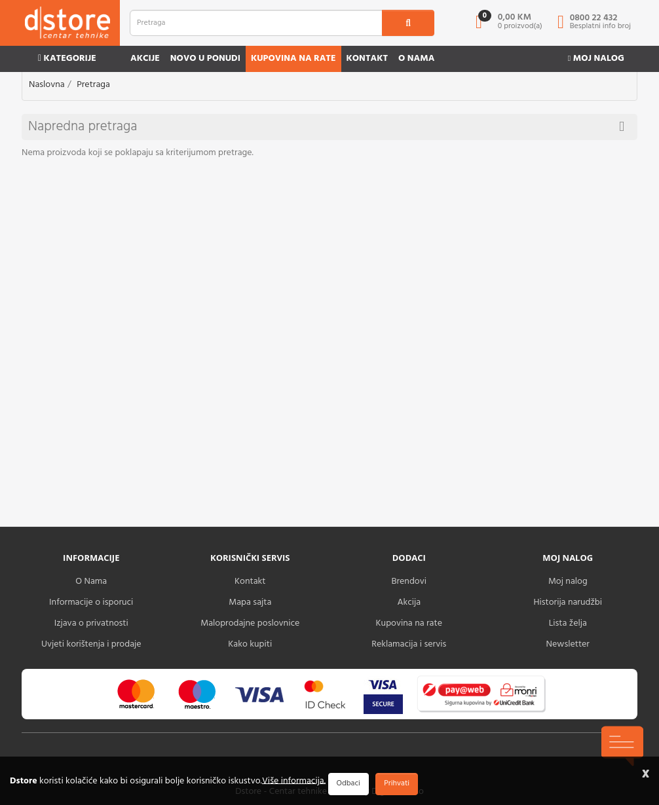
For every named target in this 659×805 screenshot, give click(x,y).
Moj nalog (596, 58)
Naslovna (47, 84)
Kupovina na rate (293, 58)
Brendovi (408, 581)
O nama (416, 58)
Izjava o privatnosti (91, 623)
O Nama (91, 581)
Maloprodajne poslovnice (249, 623)
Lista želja (568, 623)
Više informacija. (294, 780)
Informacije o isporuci (91, 602)
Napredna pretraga (326, 126)
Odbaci (348, 783)
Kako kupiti (250, 644)
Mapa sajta (250, 602)
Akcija (409, 602)
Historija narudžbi (568, 602)
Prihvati (396, 783)
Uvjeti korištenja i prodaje (91, 644)
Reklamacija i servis (408, 644)
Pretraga (93, 84)
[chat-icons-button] (622, 746)
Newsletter (568, 644)
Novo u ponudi (205, 58)
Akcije (145, 58)
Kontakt (367, 58)
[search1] (408, 23)
